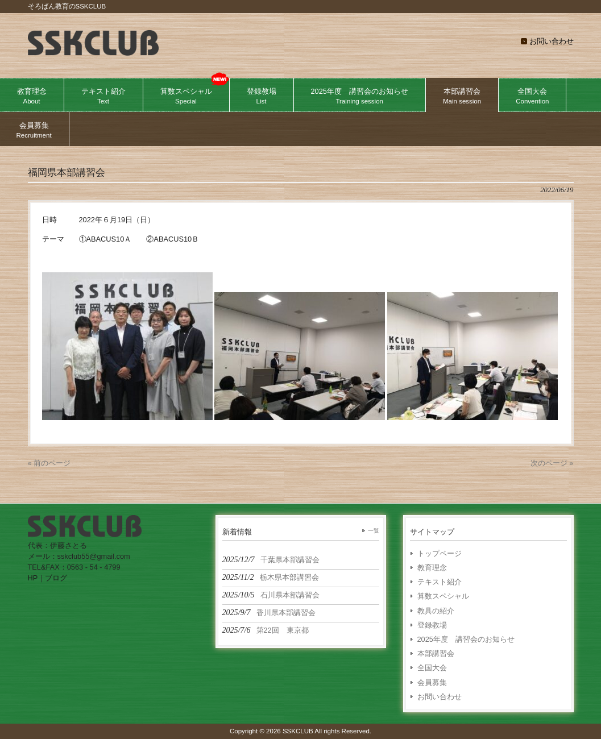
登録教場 (432, 625)
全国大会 (432, 667)
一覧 (373, 531)
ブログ (56, 578)
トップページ (439, 553)
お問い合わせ (551, 41)
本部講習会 (435, 653)
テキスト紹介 (439, 582)
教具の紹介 (435, 611)
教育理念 (432, 567)
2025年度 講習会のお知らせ (466, 639)
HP (33, 578)
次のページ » (552, 463)
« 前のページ (49, 463)
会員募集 (432, 682)
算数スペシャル (443, 596)
